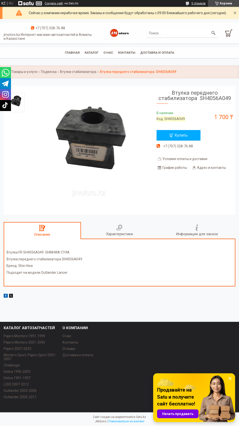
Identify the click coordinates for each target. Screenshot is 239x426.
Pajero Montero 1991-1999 (24, 336)
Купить (181, 135)
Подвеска (49, 72)
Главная (72, 52)
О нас (108, 52)
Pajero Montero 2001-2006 (24, 342)
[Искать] (213, 33)
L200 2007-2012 (16, 384)
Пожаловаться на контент (126, 421)
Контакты (126, 52)
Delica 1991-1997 (17, 378)
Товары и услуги (24, 72)
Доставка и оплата (157, 52)
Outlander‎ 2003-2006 (20, 391)
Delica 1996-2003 (17, 372)
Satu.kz (141, 417)
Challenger (12, 365)
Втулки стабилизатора (78, 72)
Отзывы (68, 349)
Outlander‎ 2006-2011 (20, 397)
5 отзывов (198, 3)
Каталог (92, 52)
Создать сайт (54, 3)
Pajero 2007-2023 (17, 349)
